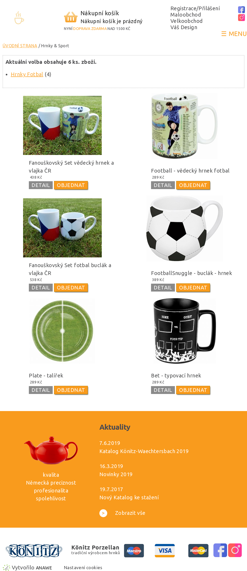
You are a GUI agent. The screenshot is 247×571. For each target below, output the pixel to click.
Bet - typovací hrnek (176, 375)
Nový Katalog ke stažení (129, 497)
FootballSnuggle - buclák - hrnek (191, 273)
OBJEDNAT (71, 185)
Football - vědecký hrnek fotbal (190, 171)
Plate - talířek (46, 375)
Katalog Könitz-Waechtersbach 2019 (144, 451)
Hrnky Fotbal (27, 74)
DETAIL (40, 185)
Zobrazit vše (122, 513)
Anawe (44, 567)
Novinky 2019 (116, 474)
